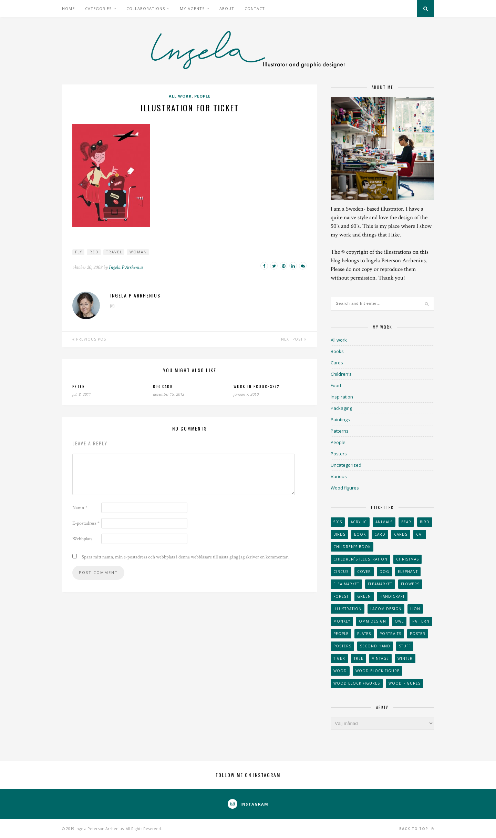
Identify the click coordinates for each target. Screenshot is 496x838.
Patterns (340, 431)
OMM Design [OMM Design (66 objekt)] (372, 621)
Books (337, 351)
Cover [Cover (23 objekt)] (364, 571)
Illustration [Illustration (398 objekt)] (347, 608)
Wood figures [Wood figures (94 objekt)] (405, 683)
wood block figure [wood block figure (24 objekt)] (377, 670)
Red (94, 252)
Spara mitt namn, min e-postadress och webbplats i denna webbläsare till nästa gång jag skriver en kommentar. (185, 557)
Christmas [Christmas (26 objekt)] (407, 559)
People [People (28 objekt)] (341, 633)
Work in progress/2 (256, 386)
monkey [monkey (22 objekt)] (341, 621)
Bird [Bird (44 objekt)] (425, 521)
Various (339, 476)
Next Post (294, 339)
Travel (114, 252)
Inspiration (342, 397)
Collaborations (145, 8)
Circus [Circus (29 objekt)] (341, 571)
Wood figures (345, 488)
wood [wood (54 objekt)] (340, 670)
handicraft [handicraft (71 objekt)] (392, 596)
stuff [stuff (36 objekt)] (405, 646)
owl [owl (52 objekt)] (399, 621)
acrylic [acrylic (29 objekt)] (359, 521)
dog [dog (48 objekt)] (384, 571)
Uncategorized (346, 465)
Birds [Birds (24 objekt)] (339, 534)
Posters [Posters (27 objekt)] (342, 646)
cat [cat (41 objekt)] (419, 534)
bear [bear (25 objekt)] (406, 521)
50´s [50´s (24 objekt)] (337, 521)
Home (68, 8)
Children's (341, 374)
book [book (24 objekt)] (360, 534)
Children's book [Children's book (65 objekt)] (352, 546)
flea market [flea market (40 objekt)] (346, 584)
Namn (79, 508)
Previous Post (90, 339)
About (226, 8)
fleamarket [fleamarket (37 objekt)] (380, 584)
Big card (163, 386)
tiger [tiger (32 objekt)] (339, 658)
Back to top (416, 828)
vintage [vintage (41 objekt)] (380, 658)
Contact (255, 8)
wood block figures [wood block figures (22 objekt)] (356, 683)
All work (180, 96)
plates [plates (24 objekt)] (364, 633)
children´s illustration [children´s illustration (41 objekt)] (360, 559)
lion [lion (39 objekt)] (415, 608)
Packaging (341, 408)
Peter (78, 386)
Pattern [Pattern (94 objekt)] (421, 621)
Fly (78, 252)
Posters (339, 454)
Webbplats (82, 539)
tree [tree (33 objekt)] (358, 658)
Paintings (340, 419)
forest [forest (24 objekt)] (341, 596)
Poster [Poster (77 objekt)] (417, 633)
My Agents (192, 8)
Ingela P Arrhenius (126, 267)
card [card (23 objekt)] (379, 534)
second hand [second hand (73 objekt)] (375, 646)
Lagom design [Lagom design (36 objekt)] (386, 608)
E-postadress (86, 523)
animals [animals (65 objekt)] (384, 521)
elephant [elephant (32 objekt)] (408, 571)
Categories (98, 8)
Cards (337, 363)
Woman (138, 252)
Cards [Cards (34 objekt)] (400, 534)
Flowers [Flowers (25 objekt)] (410, 584)
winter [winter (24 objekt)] (405, 658)
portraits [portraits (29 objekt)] (390, 633)
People (202, 96)
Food (336, 385)
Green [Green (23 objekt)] (364, 596)
